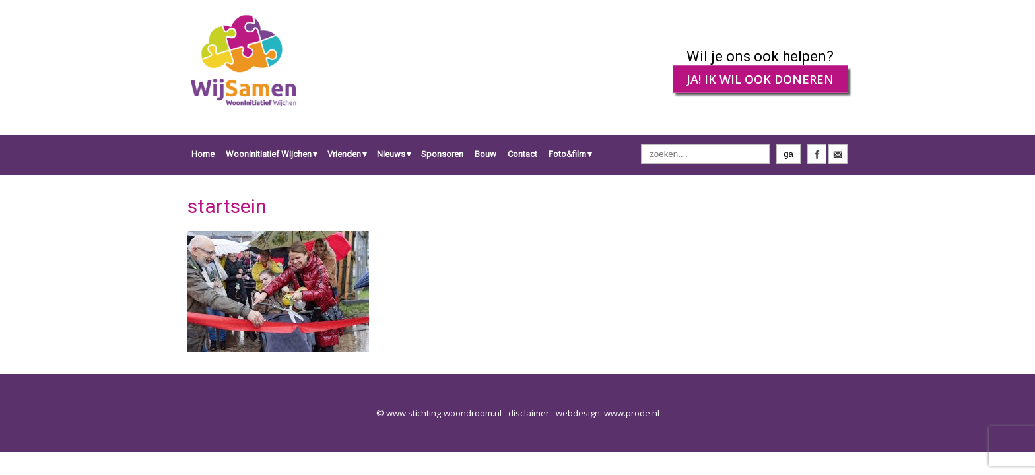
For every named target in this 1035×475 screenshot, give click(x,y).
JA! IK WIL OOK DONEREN (760, 79)
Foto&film (567, 154)
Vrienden (344, 154)
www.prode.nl (631, 413)
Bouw (485, 154)
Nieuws (391, 154)
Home (203, 154)
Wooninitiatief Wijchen (269, 154)
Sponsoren (442, 154)
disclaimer (528, 413)
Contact (522, 154)
